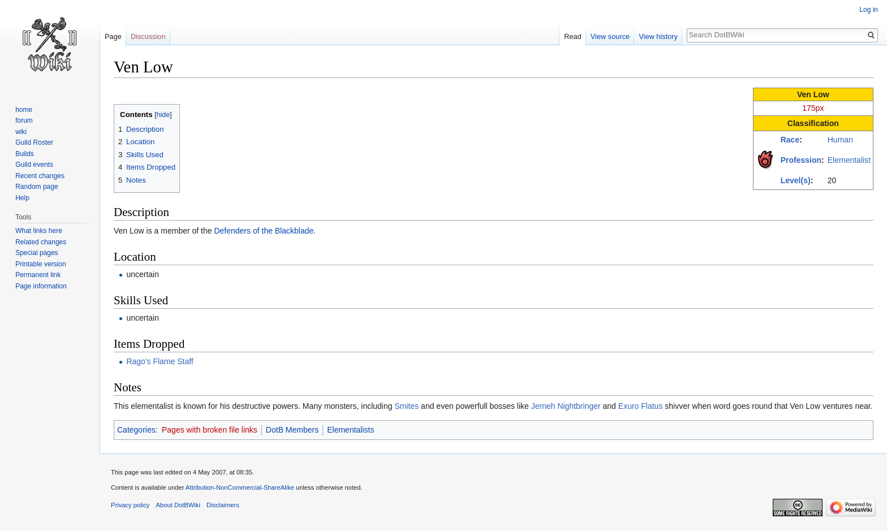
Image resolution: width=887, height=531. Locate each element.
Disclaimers (222, 505)
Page (113, 36)
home (23, 110)
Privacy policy (130, 505)
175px (813, 108)
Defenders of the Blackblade (263, 230)
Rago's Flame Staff (159, 361)
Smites (406, 406)
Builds (24, 154)
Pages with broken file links (209, 429)
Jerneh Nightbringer (566, 406)
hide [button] (163, 115)
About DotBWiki (178, 505)
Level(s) (796, 180)
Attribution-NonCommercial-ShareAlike (240, 487)
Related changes (40, 242)
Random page (36, 187)
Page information (41, 286)
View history (658, 36)
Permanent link (38, 275)
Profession (801, 160)
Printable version (40, 264)
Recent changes (39, 176)
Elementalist (849, 160)
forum (24, 120)
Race (790, 139)
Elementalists (350, 429)
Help (22, 198)
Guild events (34, 165)
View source (610, 36)
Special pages (36, 253)
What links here (38, 231)
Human (840, 139)
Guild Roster (34, 142)
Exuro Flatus (640, 406)
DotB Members (292, 429)
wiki (21, 132)
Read (573, 36)
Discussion (148, 36)
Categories (136, 429)
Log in (868, 10)
